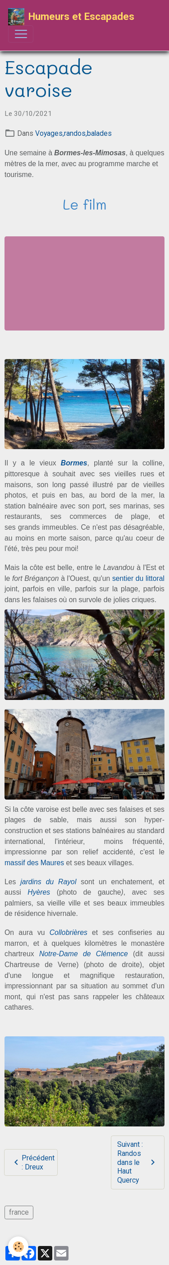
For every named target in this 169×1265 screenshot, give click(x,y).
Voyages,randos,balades (73, 133)
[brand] (71, 16)
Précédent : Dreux (33, 1162)
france (19, 1212)
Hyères (38, 892)
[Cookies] (18, 1246)
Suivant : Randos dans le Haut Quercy (137, 1162)
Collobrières (68, 932)
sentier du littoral (138, 578)
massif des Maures (34, 863)
